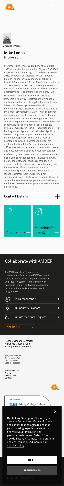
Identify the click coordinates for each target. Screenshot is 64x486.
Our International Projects (25, 317)
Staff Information (12, 371)
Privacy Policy (27, 478)
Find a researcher (20, 299)
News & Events (11, 375)
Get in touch (14, 327)
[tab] (32, 196)
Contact (8, 378)
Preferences (32, 470)
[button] (55, 411)
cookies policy (15, 445)
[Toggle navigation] (59, 5)
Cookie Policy (13, 478)
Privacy (8, 373)
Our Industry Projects (22, 308)
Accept (32, 460)
